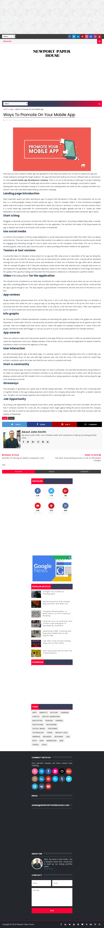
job (68, 737)
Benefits (43, 713)
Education (37, 721)
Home (5, 109)
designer (59, 737)
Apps (34, 713)
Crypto (35, 717)
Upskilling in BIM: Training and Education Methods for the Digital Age (57, 633)
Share (41, 424)
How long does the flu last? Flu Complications (57, 652)
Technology (38, 733)
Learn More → (49, 869)
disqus (51, 472)
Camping (65, 713)
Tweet (16, 424)
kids (42, 741)
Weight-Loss (61, 733)
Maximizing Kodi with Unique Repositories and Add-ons (56, 602)
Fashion (49, 721)
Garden (59, 721)
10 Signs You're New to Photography (53, 592)
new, (30, 120)
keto (34, 741)
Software (52, 729)
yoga (44, 745)
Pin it (65, 424)
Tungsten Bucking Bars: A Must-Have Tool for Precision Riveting (57, 613)
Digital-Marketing (51, 717)
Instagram (51, 725)
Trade (49, 733)
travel (35, 745)
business (47, 737)
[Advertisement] (52, 17)
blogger (18, 472)
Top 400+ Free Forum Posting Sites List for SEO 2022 (57, 642)
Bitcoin (54, 713)
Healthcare (37, 725)
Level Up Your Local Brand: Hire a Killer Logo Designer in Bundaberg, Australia (57, 623)
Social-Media (38, 729)
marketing (52, 741)
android (36, 737)
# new (11, 418)
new (11, 109)
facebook (84, 472)
